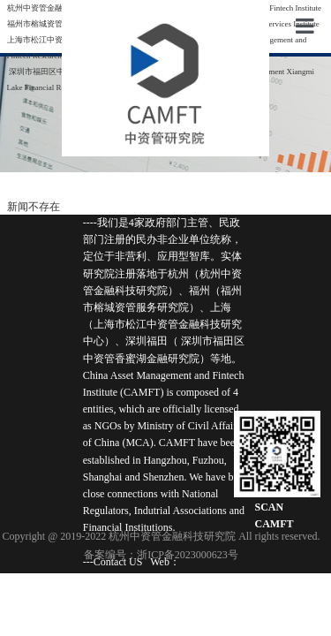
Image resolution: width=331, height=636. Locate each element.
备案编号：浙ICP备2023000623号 (161, 555)
